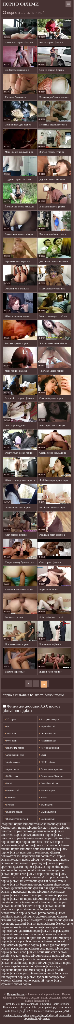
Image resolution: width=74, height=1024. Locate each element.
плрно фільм (59, 849)
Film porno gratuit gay (44, 1007)
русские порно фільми (34, 945)
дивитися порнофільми (16, 838)
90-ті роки (11, 740)
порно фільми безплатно (17, 884)
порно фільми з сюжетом (17, 895)
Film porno (44, 1003)
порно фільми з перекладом (46, 891)
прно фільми (54, 937)
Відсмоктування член (16, 819)
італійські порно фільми (50, 824)
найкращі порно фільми (27, 845)
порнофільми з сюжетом (17, 934)
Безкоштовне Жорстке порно (51, 777)
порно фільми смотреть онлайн (32, 920)
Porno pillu (65, 1015)
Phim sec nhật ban (44, 1011)
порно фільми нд (12, 898)
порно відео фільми (42, 863)
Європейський (47, 726)
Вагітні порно (47, 790)
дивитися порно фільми (47, 834)
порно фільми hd (58, 877)
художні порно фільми (21, 977)
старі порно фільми (35, 962)
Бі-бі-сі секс (11, 776)
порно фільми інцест (15, 881)
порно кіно (53, 866)
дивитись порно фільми (17, 831)
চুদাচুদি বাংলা (26, 1011)
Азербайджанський (49, 747)
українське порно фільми (28, 966)
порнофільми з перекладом (51, 930)
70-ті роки (11, 733)
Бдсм (42, 755)
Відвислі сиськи (13, 811)
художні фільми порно (16, 980)
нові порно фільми (56, 845)
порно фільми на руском (51, 895)
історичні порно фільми (17, 824)
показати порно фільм (24, 859)
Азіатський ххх (47, 740)
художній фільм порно (16, 984)
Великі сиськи (47, 819)
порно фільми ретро (32, 913)
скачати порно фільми (26, 955)
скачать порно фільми (56, 955)
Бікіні (8, 783)
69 (7, 726)
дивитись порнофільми (48, 831)
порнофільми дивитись (49, 927)
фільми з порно (33, 969)
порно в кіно (19, 863)
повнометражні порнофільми (20, 856)
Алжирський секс (14, 755)
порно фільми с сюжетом (31, 916)
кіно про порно (20, 841)
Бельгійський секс (49, 783)
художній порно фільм (47, 980)
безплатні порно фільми (53, 827)
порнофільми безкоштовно (55, 923)
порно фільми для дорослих (43, 888)
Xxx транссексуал (49, 719)
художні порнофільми (51, 977)
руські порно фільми (25, 948)
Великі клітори (47, 811)
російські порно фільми (36, 941)
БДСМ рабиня (47, 762)
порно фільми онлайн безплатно (34, 904)
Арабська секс (13, 762)
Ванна (43, 797)
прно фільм (37, 937)
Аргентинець (12, 769)
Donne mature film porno (17, 1007)
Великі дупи (46, 804)
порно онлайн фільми (32, 870)
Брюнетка (10, 797)
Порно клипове (60, 1003)
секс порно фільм (51, 948)
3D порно (10, 719)
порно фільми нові (36, 898)
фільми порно (19, 973)
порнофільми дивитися (16, 930)
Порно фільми (21, 4)
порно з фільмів (34, 866)
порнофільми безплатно (17, 927)
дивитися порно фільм (16, 834)
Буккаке (9, 804)
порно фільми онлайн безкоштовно (34, 902)
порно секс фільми (23, 873)
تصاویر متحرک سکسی (16, 1015)
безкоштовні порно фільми (19, 827)
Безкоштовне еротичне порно (51, 770)
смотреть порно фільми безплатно (24, 959)
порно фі (43, 873)
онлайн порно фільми (15, 849)
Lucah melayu (12, 1003)
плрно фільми (10, 852)
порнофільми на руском (50, 934)
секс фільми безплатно (35, 952)
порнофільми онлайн (15, 937)
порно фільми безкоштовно (47, 881)
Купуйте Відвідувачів (37, 1018)
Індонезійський (47, 733)
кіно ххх (36, 841)
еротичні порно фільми (48, 838)
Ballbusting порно (14, 747)
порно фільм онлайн (32, 877)
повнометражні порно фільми (40, 852)
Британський (12, 790)
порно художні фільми (21, 923)
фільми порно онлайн (43, 973)
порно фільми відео (47, 884)
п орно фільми (40, 849)
